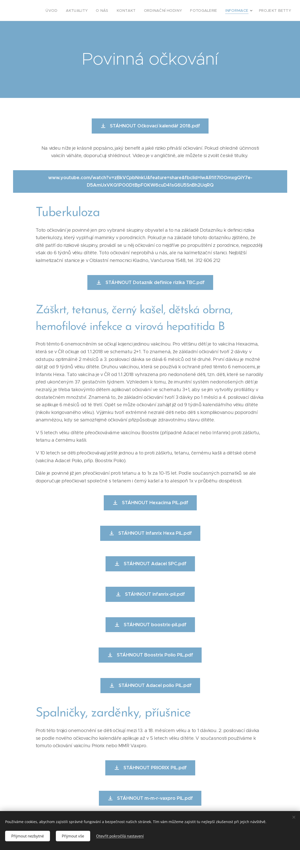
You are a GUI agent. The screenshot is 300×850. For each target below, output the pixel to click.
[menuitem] (71, 10)
